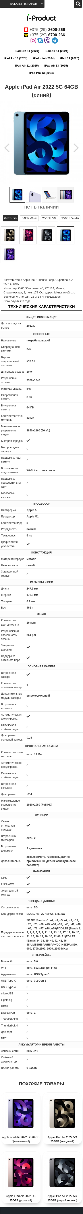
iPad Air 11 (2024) (56, 51)
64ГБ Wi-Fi (29, 218)
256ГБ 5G (49, 218)
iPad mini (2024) (43, 58)
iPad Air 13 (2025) (56, 65)
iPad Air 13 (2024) (15, 58)
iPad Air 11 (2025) (27, 65)
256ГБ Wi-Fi (70, 218)
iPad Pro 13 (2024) (41, 73)
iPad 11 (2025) (69, 58)
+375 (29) (44, 29)
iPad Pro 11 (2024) (27, 51)
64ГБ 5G (10, 218)
